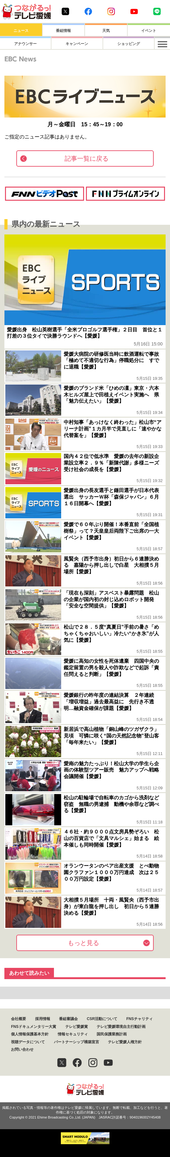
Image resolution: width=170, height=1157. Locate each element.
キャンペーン (63, 44)
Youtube (134, 11)
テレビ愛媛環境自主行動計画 (121, 1026)
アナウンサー (21, 44)
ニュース (21, 31)
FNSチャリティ (139, 1019)
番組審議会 (68, 1019)
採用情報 (42, 1019)
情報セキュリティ (73, 1034)
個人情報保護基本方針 (30, 1034)
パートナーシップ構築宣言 (76, 1042)
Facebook (88, 11)
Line (157, 11)
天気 (106, 31)
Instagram (111, 11)
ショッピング (106, 44)
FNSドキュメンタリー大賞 (33, 1026)
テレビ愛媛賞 (76, 1026)
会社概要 (18, 1019)
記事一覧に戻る (87, 158)
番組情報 (63, 31)
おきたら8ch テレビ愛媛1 (26, 11)
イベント (148, 31)
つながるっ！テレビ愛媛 (85, 1089)
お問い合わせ (22, 1049)
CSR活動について (102, 1019)
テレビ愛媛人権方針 (125, 1042)
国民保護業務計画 (112, 1034)
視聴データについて (28, 1042)
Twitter (65, 11)
